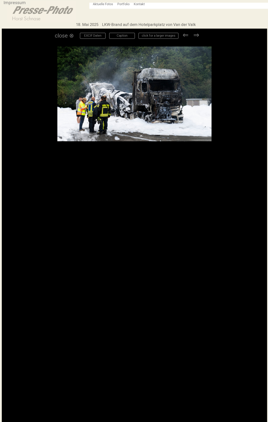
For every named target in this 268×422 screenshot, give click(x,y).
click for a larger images (158, 35)
